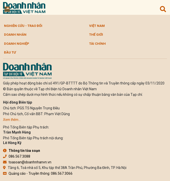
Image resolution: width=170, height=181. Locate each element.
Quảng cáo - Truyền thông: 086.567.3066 (38, 173)
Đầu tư (10, 52)
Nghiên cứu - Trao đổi (23, 26)
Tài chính (97, 44)
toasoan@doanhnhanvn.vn (27, 162)
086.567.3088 (16, 156)
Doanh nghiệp (16, 44)
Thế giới (96, 34)
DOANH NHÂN (15, 34)
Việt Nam (97, 26)
